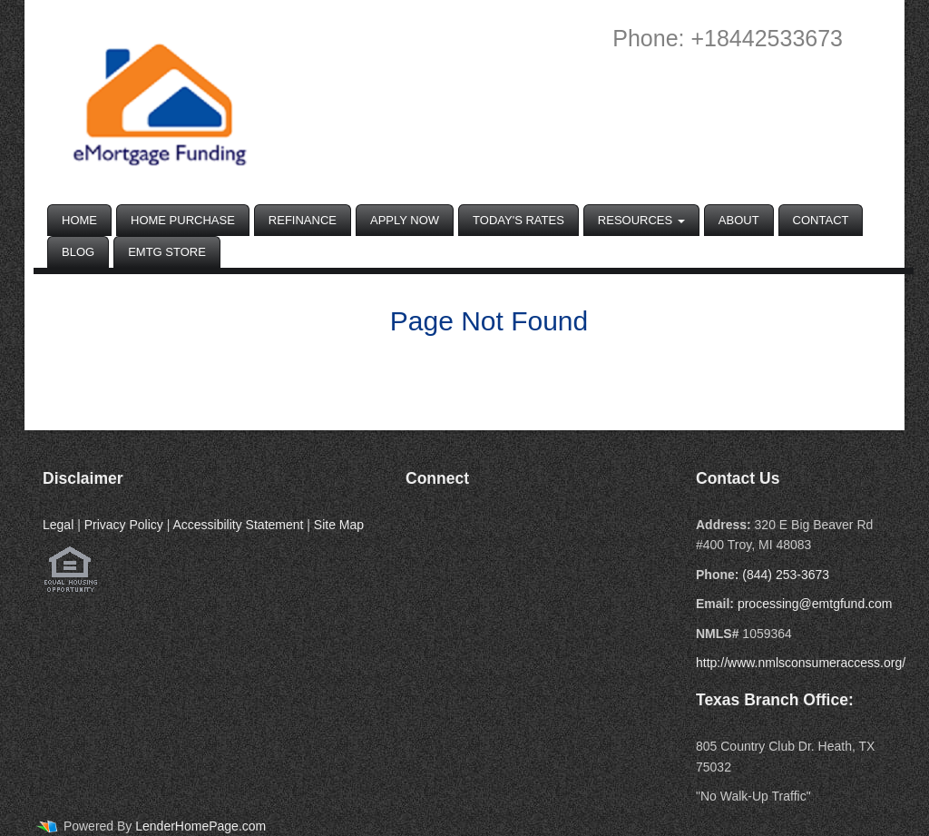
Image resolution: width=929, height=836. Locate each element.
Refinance (303, 220)
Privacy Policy (123, 524)
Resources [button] (641, 220)
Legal (58, 524)
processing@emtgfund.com (815, 603)
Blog (78, 252)
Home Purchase (183, 220)
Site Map (339, 524)
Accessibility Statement (237, 524)
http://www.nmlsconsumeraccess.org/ (800, 662)
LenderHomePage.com (200, 826)
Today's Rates (518, 220)
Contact (821, 220)
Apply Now (404, 220)
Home (79, 220)
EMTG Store (167, 252)
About (739, 220)
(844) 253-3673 (785, 574)
